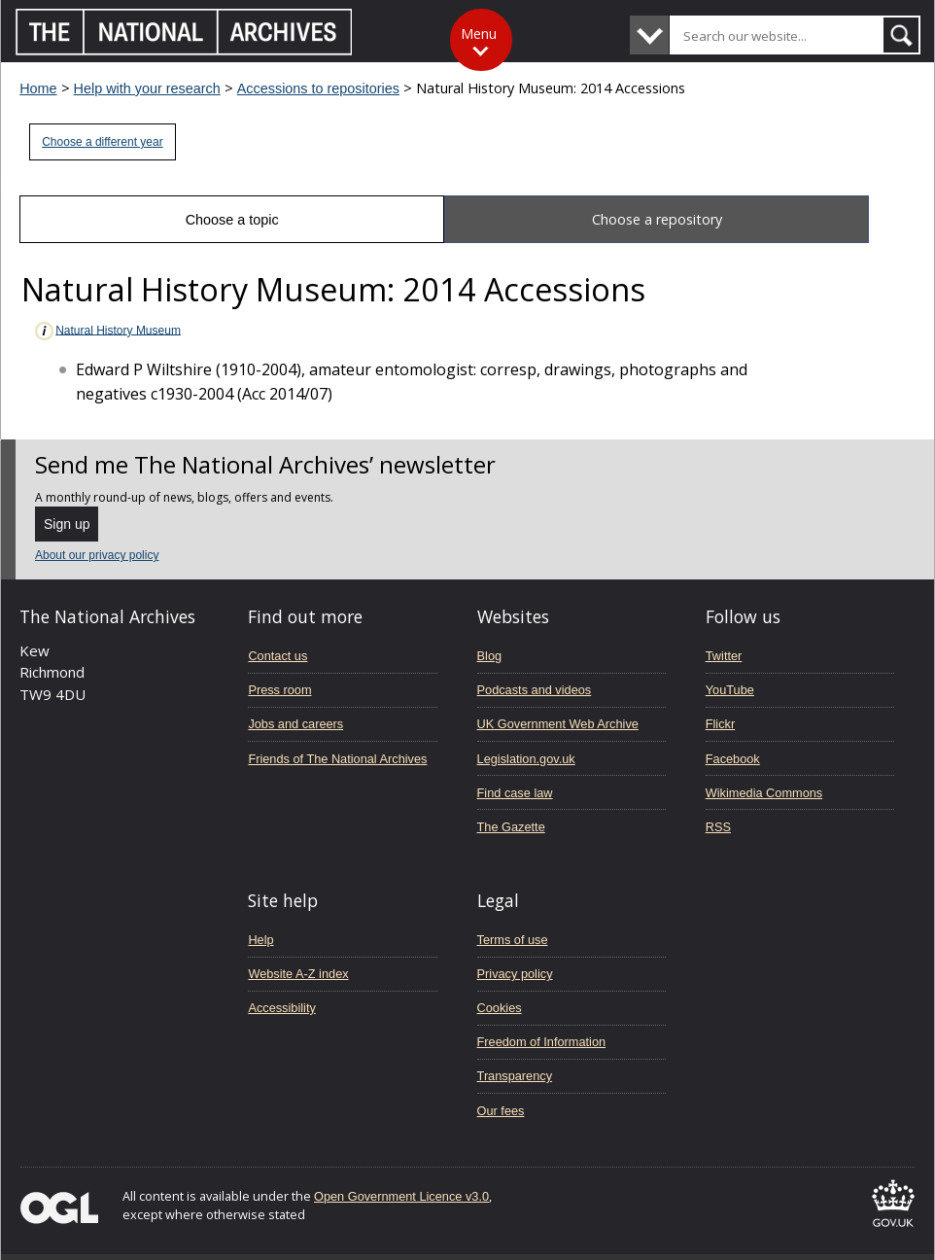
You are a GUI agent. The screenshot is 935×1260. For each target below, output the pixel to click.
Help (260, 939)
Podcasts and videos (534, 689)
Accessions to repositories (318, 88)
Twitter (724, 655)
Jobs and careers (295, 724)
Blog (489, 655)
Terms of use (512, 939)
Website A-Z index (298, 973)
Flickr (720, 724)
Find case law (515, 793)
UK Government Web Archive (558, 724)
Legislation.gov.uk (526, 759)
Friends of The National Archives (337, 759)
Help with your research (147, 88)
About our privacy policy (96, 555)
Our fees (501, 1110)
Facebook (733, 759)
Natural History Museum (107, 331)
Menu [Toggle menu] (479, 33)
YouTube (730, 689)
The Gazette (511, 827)
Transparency (514, 1075)
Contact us (277, 655)
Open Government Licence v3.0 (401, 1196)
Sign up (66, 524)
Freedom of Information (541, 1041)
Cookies (499, 1007)
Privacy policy (515, 973)
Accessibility (281, 1007)
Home (37, 88)
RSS (718, 827)
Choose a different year (102, 142)
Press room (279, 689)
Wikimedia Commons (764, 793)
